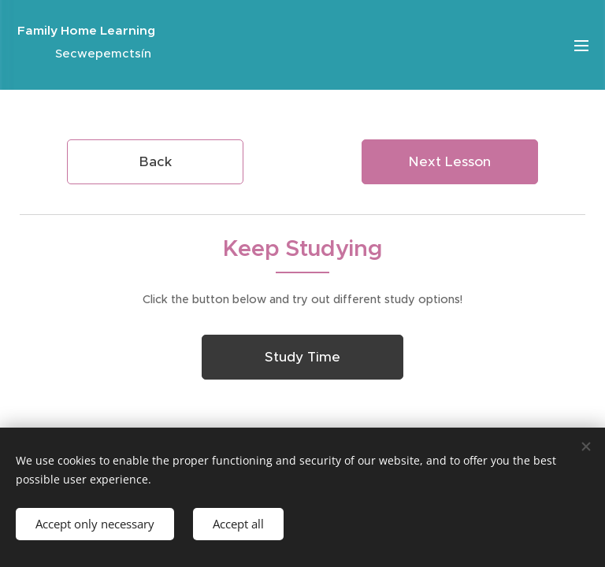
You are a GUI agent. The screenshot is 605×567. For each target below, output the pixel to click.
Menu (581, 45)
